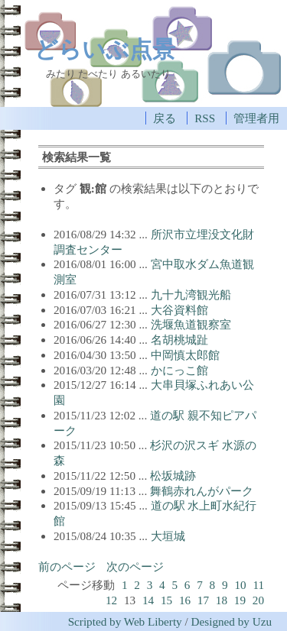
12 (111, 600)
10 (240, 584)
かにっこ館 (179, 370)
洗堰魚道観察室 (191, 324)
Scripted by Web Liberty (125, 621)
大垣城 (168, 535)
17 (203, 600)
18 (221, 600)
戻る (164, 118)
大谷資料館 (179, 309)
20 (258, 600)
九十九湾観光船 (191, 294)
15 (166, 600)
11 (258, 584)
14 (148, 600)
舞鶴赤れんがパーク (201, 490)
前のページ (67, 566)
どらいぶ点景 (104, 49)
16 (185, 600)
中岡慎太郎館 (185, 354)
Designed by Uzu (231, 621)
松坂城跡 (173, 475)
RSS (204, 118)
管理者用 (256, 118)
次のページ (135, 566)
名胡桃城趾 (179, 339)
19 (240, 600)
